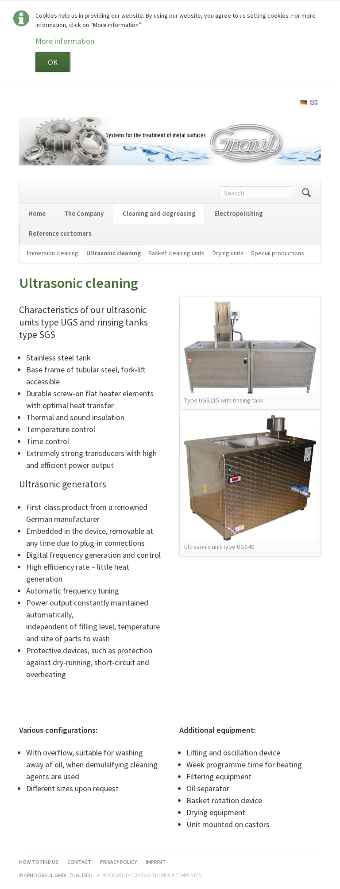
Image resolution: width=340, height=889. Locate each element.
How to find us (38, 861)
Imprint (156, 861)
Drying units (227, 253)
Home (37, 213)
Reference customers (60, 233)
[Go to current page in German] (303, 102)
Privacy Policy (118, 861)
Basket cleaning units (176, 253)
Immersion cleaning (52, 253)
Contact (79, 861)
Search (306, 192)
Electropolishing (238, 213)
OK (53, 62)
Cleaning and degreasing (159, 213)
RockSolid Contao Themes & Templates (151, 875)
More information (64, 41)
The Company (84, 213)
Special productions (277, 253)
